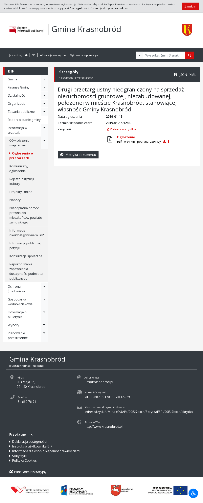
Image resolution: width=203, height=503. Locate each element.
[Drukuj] (175, 75)
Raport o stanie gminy (24, 120)
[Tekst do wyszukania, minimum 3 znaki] (164, 55)
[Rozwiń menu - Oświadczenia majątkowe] (44, 143)
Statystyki (19, 456)
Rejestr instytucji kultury (21, 181)
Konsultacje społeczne (25, 256)
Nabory (15, 200)
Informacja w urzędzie (53, 55)
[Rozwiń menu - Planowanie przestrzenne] (44, 335)
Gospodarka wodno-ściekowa (20, 301)
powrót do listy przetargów (76, 77)
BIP (33, 55)
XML (193, 75)
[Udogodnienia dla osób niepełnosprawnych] (193, 493)
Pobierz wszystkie (121, 129)
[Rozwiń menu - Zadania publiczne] (44, 112)
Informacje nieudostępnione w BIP (26, 232)
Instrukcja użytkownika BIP (32, 446)
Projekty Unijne (20, 192)
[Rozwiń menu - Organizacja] (44, 103)
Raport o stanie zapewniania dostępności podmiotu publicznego (26, 271)
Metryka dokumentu (78, 155)
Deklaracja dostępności (29, 441)
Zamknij (190, 6)
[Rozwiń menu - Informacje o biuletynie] (44, 314)
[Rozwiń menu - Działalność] (44, 95)
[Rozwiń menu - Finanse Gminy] (44, 87)
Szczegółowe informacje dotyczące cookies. (99, 8)
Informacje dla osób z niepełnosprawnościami (46, 451)
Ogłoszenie (126, 137)
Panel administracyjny (27, 472)
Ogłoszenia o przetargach (85, 55)
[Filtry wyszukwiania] (139, 55)
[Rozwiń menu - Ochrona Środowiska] (44, 289)
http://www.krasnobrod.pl (103, 426)
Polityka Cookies (24, 460)
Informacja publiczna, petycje (25, 245)
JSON (183, 75)
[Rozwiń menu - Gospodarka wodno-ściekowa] (44, 301)
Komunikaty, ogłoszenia (18, 168)
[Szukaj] (189, 55)
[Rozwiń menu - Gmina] (44, 79)
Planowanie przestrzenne (18, 335)
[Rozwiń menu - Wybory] (44, 325)
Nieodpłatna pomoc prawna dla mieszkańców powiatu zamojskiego (25, 215)
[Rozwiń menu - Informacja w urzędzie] (44, 130)
